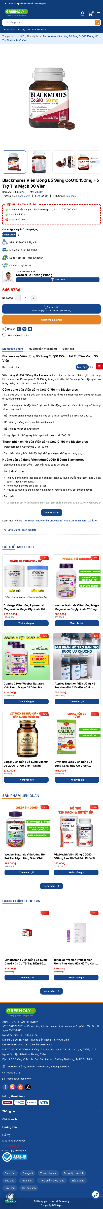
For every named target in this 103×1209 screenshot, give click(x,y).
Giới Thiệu (58, 279)
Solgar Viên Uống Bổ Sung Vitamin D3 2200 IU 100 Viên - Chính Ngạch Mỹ (26, 765)
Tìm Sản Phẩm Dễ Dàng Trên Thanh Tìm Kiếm (24, 29)
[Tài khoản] (82, 13)
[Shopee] (20, 1087)
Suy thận (10, 1187)
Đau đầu (9, 1180)
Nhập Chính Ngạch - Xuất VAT (81, 520)
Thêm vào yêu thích (15, 335)
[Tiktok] (28, 1087)
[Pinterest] (24, 329)
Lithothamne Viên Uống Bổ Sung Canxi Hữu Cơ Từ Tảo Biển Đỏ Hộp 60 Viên (26, 963)
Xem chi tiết (77, 623)
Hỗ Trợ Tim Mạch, (25, 520)
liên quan (20, 796)
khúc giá (21, 901)
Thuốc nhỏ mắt (48, 1173)
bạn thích (18, 547)
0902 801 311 (14, 1072)
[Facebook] (5, 1087)
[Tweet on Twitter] (30, 329)
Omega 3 (28, 1173)
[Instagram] (13, 1087)
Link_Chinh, (14, 529)
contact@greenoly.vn (19, 1078)
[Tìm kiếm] (97, 22)
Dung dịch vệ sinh (74, 1173)
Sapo (59, 1205)
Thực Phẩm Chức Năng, (49, 520)
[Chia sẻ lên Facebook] (19, 329)
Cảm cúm (10, 1173)
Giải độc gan (29, 1187)
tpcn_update (29, 529)
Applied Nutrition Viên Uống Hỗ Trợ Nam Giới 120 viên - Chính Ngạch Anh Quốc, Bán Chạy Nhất (76, 687)
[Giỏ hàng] (91, 13)
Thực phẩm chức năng (51, 1180)
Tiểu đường (78, 1180)
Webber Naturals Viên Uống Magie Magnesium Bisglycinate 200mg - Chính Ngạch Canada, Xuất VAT (77, 609)
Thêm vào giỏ (26, 623)
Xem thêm (51, 886)
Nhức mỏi (26, 1180)
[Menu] (98, 13)
